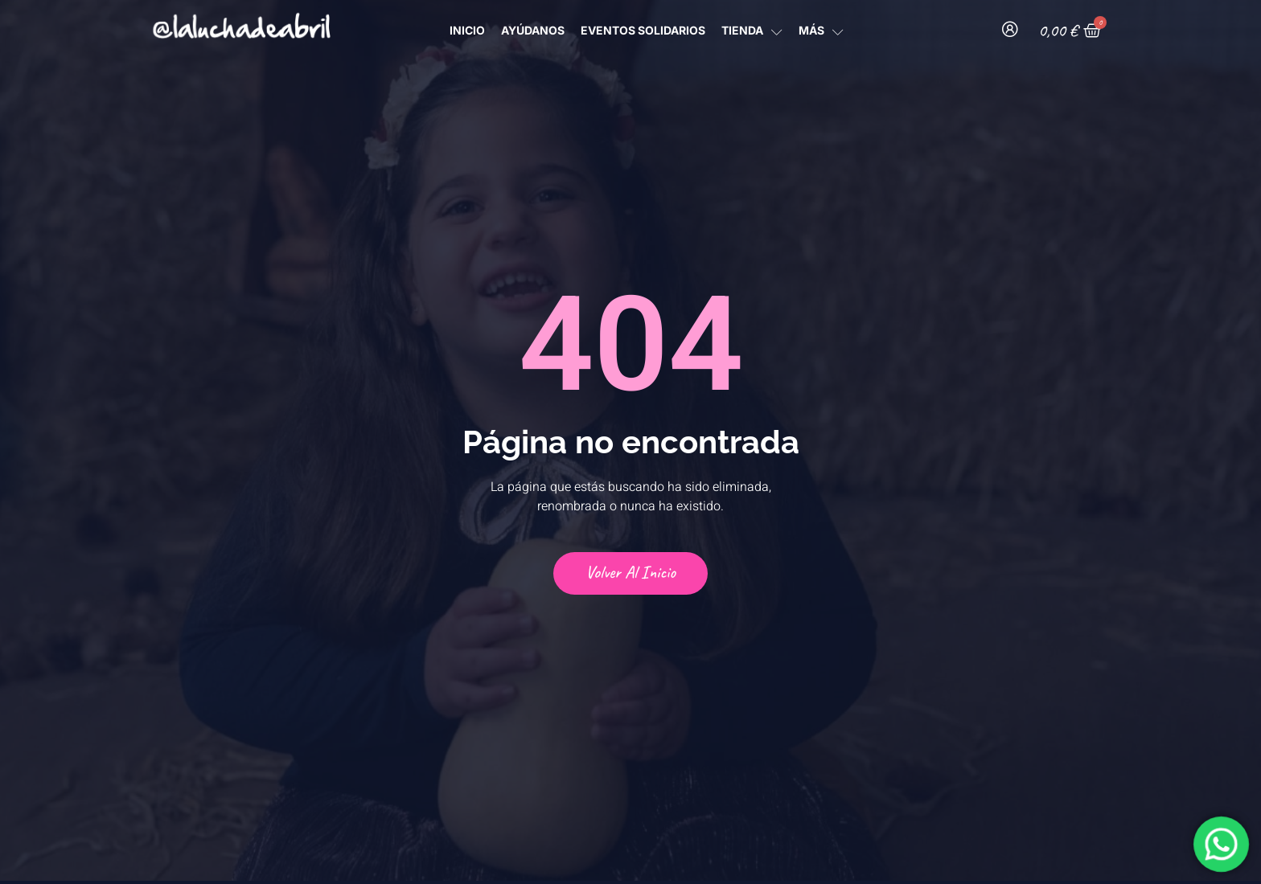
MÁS (821, 30)
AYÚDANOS (533, 30)
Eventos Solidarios (643, 30)
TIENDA (751, 30)
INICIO (467, 30)
